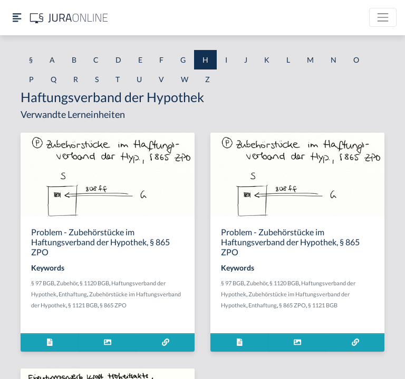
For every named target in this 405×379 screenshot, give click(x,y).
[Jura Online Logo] (69, 17)
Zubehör (67, 283)
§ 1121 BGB (83, 305)
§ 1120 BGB (94, 283)
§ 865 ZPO (113, 305)
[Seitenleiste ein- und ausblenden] (16, 17)
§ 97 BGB (42, 283)
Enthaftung (73, 294)
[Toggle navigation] (383, 17)
